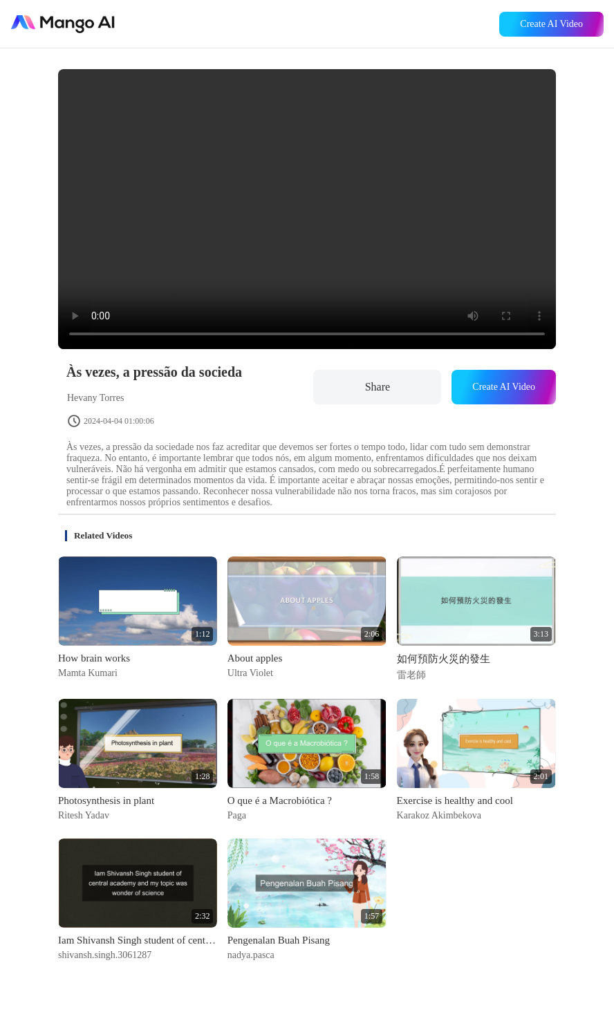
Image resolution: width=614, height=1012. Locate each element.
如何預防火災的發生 (443, 658)
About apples (255, 658)
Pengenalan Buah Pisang (278, 940)
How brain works (94, 658)
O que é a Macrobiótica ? (279, 800)
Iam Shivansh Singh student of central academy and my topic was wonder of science (137, 940)
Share (377, 387)
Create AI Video (551, 24)
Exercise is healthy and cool (455, 800)
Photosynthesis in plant (106, 800)
